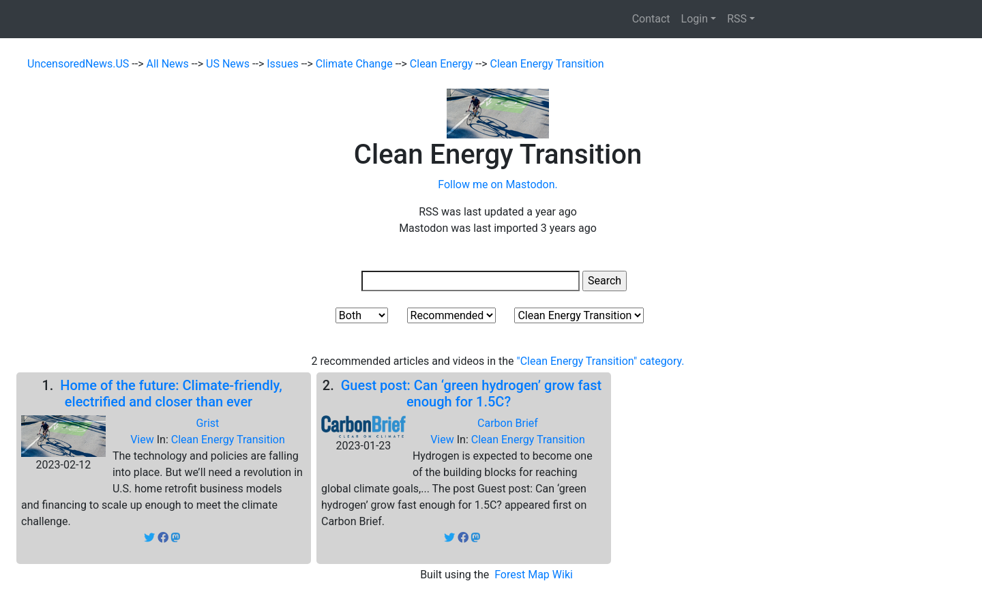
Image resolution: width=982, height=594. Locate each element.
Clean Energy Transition (547, 63)
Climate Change (356, 63)
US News (229, 63)
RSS (737, 18)
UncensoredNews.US (79, 63)
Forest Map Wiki (535, 574)
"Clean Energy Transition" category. (601, 361)
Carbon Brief (507, 423)
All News (169, 63)
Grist (208, 423)
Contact (651, 18)
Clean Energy (443, 63)
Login (694, 18)
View (143, 439)
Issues (284, 63)
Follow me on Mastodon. (497, 184)
